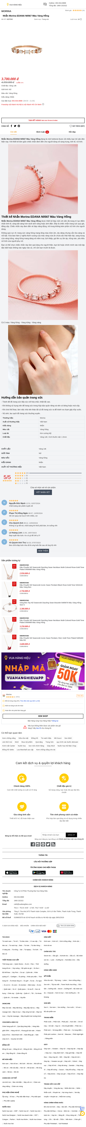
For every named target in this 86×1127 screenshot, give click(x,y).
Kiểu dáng (6, 462)
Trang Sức (49, 742)
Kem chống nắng (9, 738)
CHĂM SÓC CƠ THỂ (9, 1078)
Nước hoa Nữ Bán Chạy (67, 746)
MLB (17, 742)
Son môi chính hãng (36, 746)
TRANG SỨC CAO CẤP (52, 1084)
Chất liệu (5, 449)
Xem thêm (43, 551)
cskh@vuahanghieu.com (23, 904)
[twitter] (48, 844)
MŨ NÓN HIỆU (7, 1059)
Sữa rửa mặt (23, 738)
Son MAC (68, 738)
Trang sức (45, 19)
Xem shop (43, 716)
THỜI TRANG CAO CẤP (10, 960)
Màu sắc (5, 458)
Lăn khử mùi (7, 742)
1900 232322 (62, 6)
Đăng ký (55, 721)
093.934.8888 (60, 3)
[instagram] (38, 844)
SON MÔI (47, 1003)
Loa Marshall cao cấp (25, 750)
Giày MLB (51, 746)
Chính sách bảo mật (38, 926)
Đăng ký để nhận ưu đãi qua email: (18, 836)
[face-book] (33, 844)
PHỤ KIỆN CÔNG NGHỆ (10, 1092)
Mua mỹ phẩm (27, 742)
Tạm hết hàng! (43, 120)
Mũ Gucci (57, 738)
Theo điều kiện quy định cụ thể (29, 701)
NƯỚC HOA (6, 1107)
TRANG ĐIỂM (48, 1017)
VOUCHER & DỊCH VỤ (10, 1022)
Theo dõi (80, 696)
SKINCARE (6, 1003)
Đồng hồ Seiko (8, 750)
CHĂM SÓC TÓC (50, 951)
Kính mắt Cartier (8, 746)
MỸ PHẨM (47, 976)
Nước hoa (22, 746)
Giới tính (5, 453)
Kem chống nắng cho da (45, 750)
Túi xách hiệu (46, 738)
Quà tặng (39, 742)
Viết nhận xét (43, 492)
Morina (6, 11)
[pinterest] (43, 844)
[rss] (53, 844)
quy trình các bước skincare (67, 742)
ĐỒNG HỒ (6, 1045)
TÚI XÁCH (5, 937)
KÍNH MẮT (47, 937)
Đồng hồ (34, 738)
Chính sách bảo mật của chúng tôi (71, 839)
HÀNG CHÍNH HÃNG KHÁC (53, 1103)
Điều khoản (24, 926)
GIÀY (46, 1044)
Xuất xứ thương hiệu (11, 467)
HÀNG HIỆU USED (50, 970)
